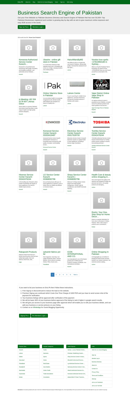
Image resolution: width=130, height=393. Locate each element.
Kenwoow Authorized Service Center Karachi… (28, 62)
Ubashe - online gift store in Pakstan (51, 61)
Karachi (21, 74)
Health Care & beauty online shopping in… (101, 176)
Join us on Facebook (97, 382)
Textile (45, 350)
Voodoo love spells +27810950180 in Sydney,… (100, 62)
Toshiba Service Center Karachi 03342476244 (99, 133)
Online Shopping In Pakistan (100, 253)
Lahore (69, 70)
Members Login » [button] (38, 27)
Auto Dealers (46, 367)
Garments (45, 353)
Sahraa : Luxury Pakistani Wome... (76, 350)
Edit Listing (70, 2)
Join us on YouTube (97, 385)
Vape (93, 108)
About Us (28, 2)
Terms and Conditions (97, 375)
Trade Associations (48, 373)
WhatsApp (37, 307)
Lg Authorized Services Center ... (76, 363)
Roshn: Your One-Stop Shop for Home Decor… (101, 214)
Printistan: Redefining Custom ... (76, 353)
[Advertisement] (65, 330)
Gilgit (20, 262)
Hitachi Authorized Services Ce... (76, 370)
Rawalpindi (22, 367)
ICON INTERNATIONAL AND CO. (75, 254)
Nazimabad (22, 370)
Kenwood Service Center (49, 147)
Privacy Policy (95, 372)
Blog (34, 2)
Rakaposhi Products (28, 252)
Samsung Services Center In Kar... (76, 367)
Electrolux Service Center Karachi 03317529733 (75, 133)
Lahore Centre (73, 93)
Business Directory (97, 361)
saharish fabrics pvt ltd (51, 253)
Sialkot (21, 356)
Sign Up (62, 2)
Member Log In (96, 358)
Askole (93, 74)
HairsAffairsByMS (75, 60)
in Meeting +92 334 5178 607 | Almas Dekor (27, 101)
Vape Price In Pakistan (103, 108)
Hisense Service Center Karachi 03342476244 (26, 177)
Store (56, 2)
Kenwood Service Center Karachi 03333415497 (51, 133)
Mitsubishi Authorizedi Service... (76, 360)
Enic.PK (20, 2)
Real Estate (46, 363)
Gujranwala (22, 373)
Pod (96, 108)
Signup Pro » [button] (24, 316)
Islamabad (21, 360)
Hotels (45, 360)
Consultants (46, 377)
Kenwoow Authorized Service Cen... (77, 373)
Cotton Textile (46, 370)
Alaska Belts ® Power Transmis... (76, 377)
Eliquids (94, 109)
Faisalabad (46, 264)
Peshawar (45, 72)
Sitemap (94, 379)
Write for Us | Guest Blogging (45, 2)
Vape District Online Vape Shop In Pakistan (100, 95)
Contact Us (95, 368)
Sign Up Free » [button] (24, 27)
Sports (45, 356)
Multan (93, 227)
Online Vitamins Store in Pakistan (52, 94)
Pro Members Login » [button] (39, 316)
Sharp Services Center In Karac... (76, 356)
